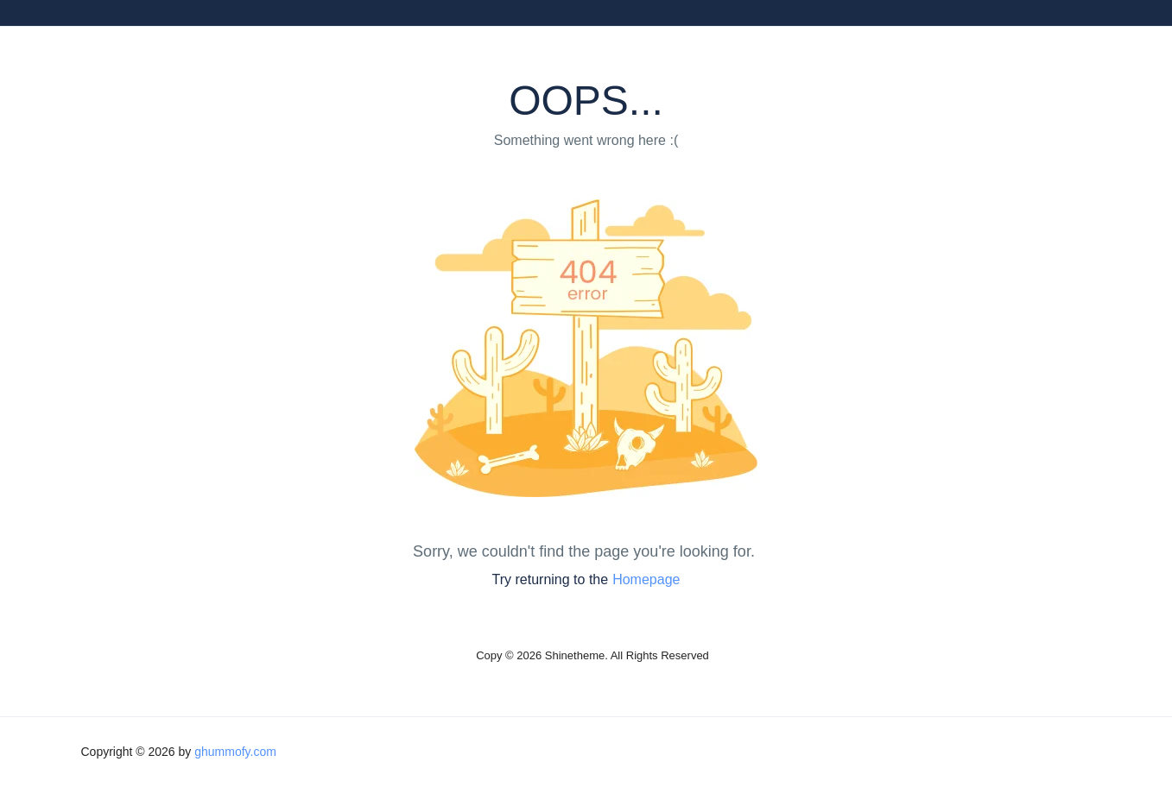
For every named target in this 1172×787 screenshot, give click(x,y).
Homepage (646, 579)
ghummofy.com (235, 752)
